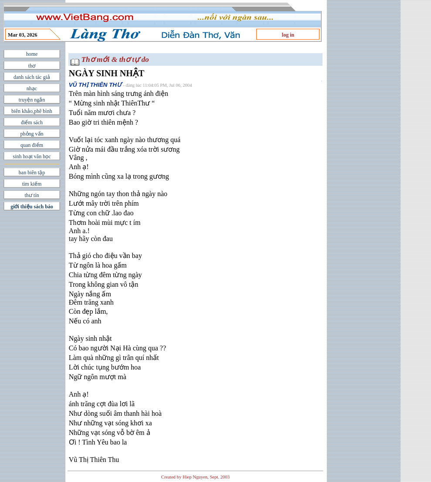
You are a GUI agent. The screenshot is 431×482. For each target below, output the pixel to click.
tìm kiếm (32, 184)
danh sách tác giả (32, 77)
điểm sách (32, 122)
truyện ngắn (32, 100)
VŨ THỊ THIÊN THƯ (95, 84)
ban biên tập (32, 173)
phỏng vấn (32, 134)
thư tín (31, 195)
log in (288, 35)
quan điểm (31, 145)
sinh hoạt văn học (32, 156)
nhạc (32, 88)
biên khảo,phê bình (31, 111)
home (32, 54)
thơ (31, 66)
